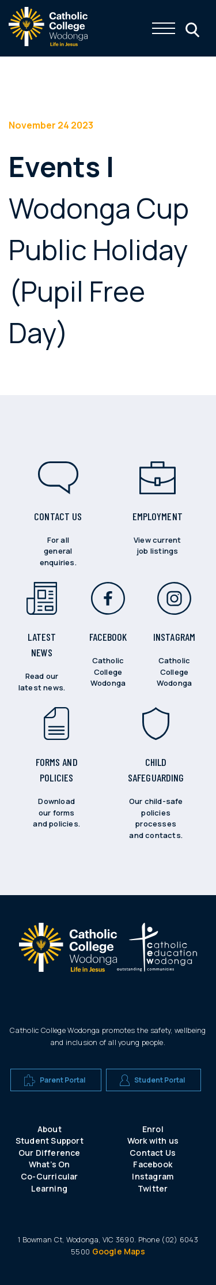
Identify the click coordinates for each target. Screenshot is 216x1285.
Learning (49, 1188)
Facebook (152, 1164)
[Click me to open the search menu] (191, 28)
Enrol (153, 1129)
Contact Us (153, 1152)
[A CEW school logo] (68, 952)
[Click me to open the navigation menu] (163, 28)
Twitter (153, 1188)
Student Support (50, 1140)
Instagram (152, 1176)
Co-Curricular (49, 1176)
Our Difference (49, 1152)
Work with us (153, 1140)
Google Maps (118, 1251)
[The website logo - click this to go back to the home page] (48, 42)
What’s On (49, 1164)
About (49, 1129)
